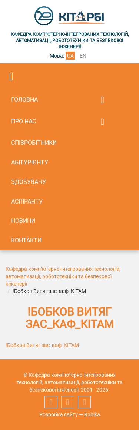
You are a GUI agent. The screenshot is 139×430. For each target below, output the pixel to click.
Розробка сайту (58, 414)
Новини (23, 220)
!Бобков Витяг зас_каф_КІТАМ (42, 345)
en (83, 56)
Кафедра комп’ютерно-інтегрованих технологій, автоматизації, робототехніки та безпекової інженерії (63, 276)
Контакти (26, 240)
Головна (24, 99)
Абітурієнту (29, 162)
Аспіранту (27, 201)
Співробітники (34, 142)
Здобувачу (28, 181)
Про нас (23, 121)
